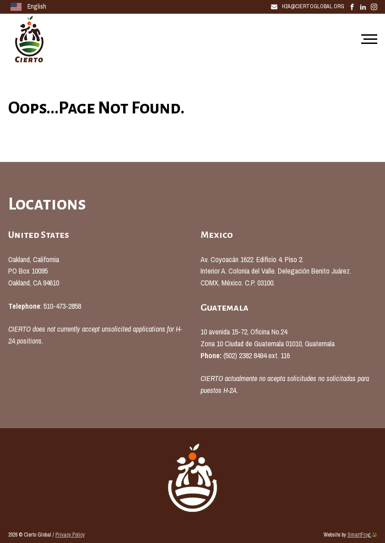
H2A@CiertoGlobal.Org (307, 6)
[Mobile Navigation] (367, 40)
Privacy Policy (70, 534)
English (28, 6)
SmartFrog (362, 534)
